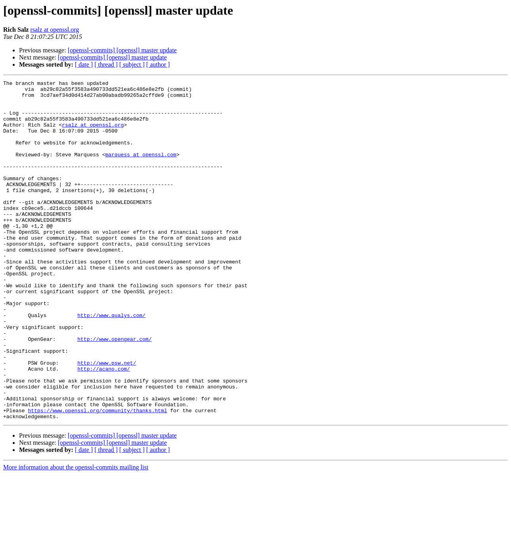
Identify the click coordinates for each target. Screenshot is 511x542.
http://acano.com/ (103, 427)
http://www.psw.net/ (106, 419)
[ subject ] (132, 64)
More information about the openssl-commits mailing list (75, 535)
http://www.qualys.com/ (111, 362)
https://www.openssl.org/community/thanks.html (97, 476)
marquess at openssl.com (140, 169)
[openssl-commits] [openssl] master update (122, 50)
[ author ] (158, 64)
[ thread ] (106, 64)
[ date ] (84, 64)
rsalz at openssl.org (54, 29)
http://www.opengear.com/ (114, 391)
